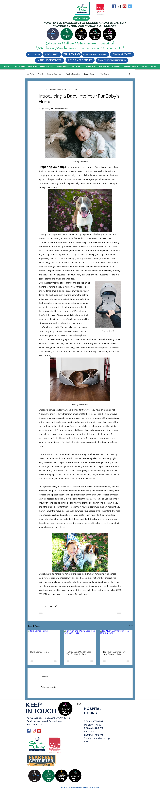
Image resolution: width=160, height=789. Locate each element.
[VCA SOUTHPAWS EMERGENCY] (112, 60)
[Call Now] (34, 54)
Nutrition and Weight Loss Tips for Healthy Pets (79, 653)
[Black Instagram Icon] (119, 6)
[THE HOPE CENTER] (49, 60)
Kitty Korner (104, 74)
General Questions (54, 74)
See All (130, 626)
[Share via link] (56, 606)
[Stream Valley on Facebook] (114, 6)
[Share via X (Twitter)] (45, 606)
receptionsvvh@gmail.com (47, 721)
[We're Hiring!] (81, 18)
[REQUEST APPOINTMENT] (95, 54)
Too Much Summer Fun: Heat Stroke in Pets (114, 653)
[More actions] (120, 89)
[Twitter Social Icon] (130, 6)
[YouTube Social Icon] (124, 6)
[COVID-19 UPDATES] (122, 54)
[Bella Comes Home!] (44, 639)
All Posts (31, 74)
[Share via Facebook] (40, 606)
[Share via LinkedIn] (51, 606)
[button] (130, 74)
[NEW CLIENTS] (51, 54)
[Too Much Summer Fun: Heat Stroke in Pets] (116, 639)
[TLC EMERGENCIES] (80, 60)
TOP (79, 704)
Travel (40, 74)
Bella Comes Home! (39, 652)
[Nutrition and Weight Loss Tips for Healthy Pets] (80, 639)
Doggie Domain (89, 74)
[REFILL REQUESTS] (71, 54)
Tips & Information (73, 74)
